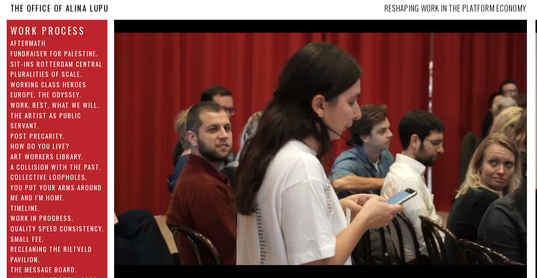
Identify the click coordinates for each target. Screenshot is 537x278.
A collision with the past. (55, 167)
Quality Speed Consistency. (57, 228)
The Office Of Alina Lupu (59, 8)
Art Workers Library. (46, 156)
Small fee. (27, 239)
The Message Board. (43, 269)
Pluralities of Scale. (46, 74)
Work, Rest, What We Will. (54, 105)
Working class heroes (48, 84)
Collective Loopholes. (48, 177)
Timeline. (25, 208)
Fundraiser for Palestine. (54, 53)
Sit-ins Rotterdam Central (56, 64)
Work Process (47, 30)
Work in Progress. (41, 218)
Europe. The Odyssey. (45, 94)
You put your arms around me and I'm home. (56, 192)
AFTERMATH (28, 43)
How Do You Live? (40, 146)
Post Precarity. (37, 136)
